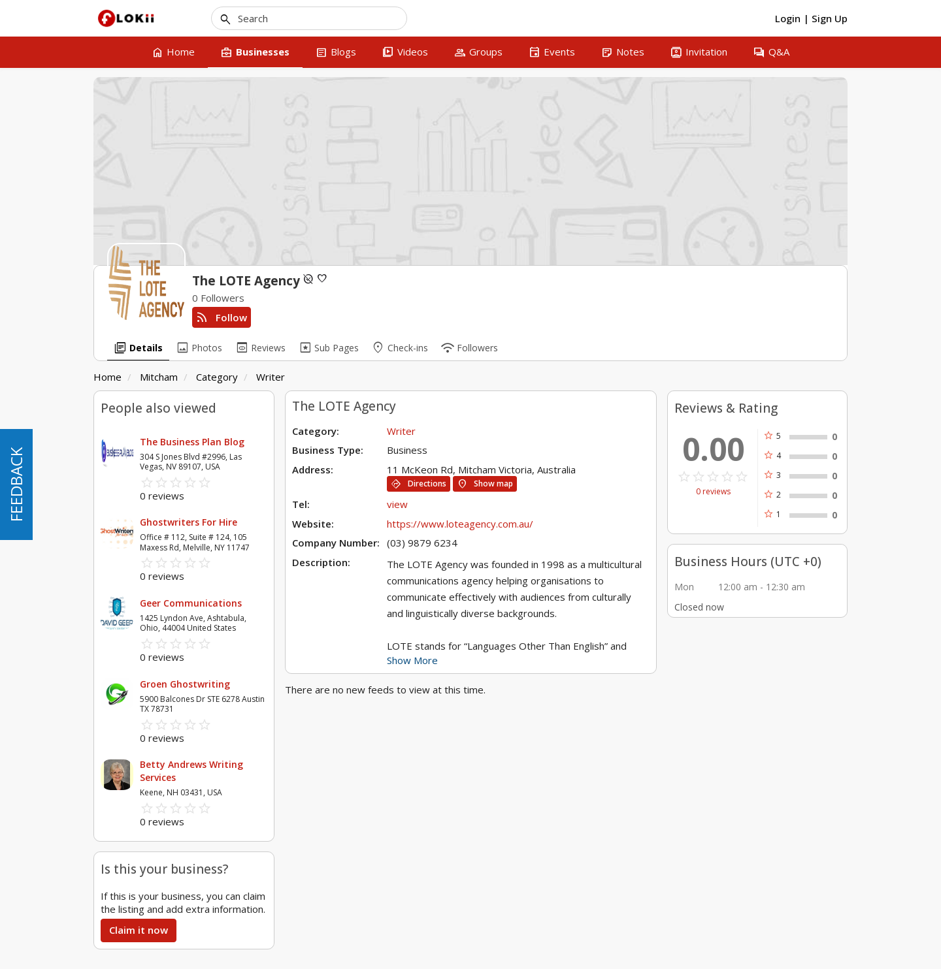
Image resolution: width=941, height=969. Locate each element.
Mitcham (159, 376)
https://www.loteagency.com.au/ (460, 523)
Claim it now (138, 929)
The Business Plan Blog (192, 442)
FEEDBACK (16, 484)
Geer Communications (191, 603)
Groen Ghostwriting (185, 684)
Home (107, 376)
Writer (270, 376)
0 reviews (713, 491)
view (397, 504)
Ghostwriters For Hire (188, 522)
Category (217, 376)
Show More (412, 660)
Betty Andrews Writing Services (191, 771)
